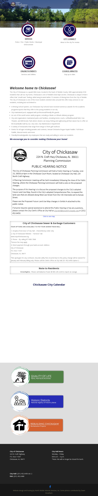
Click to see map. (49, 216)
